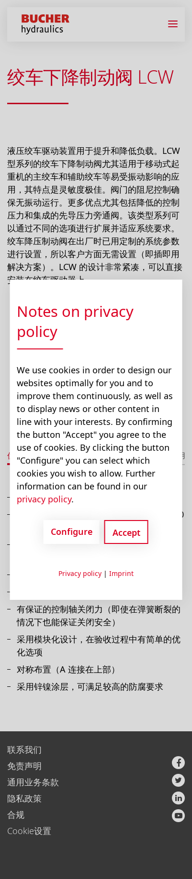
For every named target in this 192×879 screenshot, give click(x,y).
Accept (126, 532)
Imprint (121, 573)
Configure (71, 531)
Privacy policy (80, 573)
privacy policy (44, 499)
